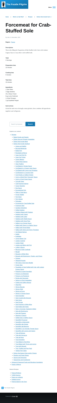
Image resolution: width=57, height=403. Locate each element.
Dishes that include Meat (20, 141)
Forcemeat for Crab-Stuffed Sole (24, 203)
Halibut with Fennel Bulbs (22, 227)
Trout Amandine (20, 339)
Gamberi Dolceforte (21, 208)
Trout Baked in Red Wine (22, 342)
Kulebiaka (18, 236)
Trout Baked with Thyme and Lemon (25, 344)
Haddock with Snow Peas (22, 221)
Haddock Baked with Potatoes (24, 212)
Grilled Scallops (19, 210)
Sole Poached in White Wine (23, 304)
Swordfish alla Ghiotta (21, 324)
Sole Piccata (19, 302)
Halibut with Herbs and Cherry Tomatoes (27, 230)
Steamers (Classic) (20, 315)
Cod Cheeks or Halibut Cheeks (24, 175)
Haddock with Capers (21, 214)
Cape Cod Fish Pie (20, 155)
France (13, 42)
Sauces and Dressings (19, 357)
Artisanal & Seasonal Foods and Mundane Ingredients (27, 362)
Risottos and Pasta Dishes (21, 355)
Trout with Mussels (20, 346)
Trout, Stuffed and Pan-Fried (23, 348)
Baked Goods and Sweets (20, 137)
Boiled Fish (18, 150)
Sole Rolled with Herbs (22, 306)
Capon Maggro (19, 159)
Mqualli (17, 251)
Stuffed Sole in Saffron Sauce (23, 317)
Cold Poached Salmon (21, 183)
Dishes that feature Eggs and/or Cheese (25, 353)
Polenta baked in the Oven (19, 381)
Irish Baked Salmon (21, 232)
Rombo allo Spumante (21, 278)
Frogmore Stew (19, 205)
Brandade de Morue (21, 153)
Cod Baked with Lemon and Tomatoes (26, 170)
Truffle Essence (16, 375)
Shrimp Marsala (20, 287)
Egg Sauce (18, 188)
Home (7, 17)
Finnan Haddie (19, 194)
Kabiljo (17, 234)
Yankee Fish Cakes (21, 350)
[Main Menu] (51, 7)
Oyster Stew (18, 265)
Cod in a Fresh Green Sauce (23, 179)
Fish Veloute (19, 199)
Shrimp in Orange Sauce (22, 293)
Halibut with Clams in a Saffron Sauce (26, 225)
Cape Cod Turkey (20, 157)
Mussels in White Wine (22, 254)
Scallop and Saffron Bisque (23, 282)
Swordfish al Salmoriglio (22, 322)
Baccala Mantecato (20, 148)
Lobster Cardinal (20, 241)
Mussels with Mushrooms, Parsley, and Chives (28, 256)
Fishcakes (18, 201)
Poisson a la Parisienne (22, 276)
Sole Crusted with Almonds (23, 298)
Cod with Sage (19, 181)
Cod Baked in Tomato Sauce (23, 166)
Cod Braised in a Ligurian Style (24, 172)
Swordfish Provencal (21, 320)
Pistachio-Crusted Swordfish (23, 271)
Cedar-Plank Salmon (21, 161)
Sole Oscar (18, 300)
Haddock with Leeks (21, 216)
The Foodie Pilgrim (16, 4)
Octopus (17, 258)
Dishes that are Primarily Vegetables (23, 139)
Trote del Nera (19, 337)
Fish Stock (18, 197)
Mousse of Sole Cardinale (22, 249)
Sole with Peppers (20, 313)
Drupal (14, 396)
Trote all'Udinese (20, 333)
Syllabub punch (16, 379)
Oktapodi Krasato (20, 260)
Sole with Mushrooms (21, 311)
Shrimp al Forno (20, 291)
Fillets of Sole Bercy (21, 192)
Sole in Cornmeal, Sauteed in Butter (25, 309)
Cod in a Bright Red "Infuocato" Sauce (26, 177)
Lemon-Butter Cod (20, 238)
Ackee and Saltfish (20, 146)
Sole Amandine (19, 295)
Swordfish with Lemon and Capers (25, 331)
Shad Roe (18, 284)
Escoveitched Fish (20, 190)
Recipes (30, 17)
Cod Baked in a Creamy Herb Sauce (25, 168)
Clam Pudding (19, 164)
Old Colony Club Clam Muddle (24, 262)
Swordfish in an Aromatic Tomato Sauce (26, 328)
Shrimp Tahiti (19, 289)
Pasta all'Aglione (16, 373)
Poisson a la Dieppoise (22, 273)
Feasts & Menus (16, 364)
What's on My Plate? (18, 17)
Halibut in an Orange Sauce (23, 223)
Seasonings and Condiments (21, 360)
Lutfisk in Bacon (20, 247)
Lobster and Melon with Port (23, 245)
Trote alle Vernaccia (21, 335)
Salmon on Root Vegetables (23, 280)
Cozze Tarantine (20, 186)
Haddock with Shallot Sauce (23, 219)
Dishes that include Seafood (44, 17)
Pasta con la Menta (17, 377)
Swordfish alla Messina (22, 326)
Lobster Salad (19, 243)
